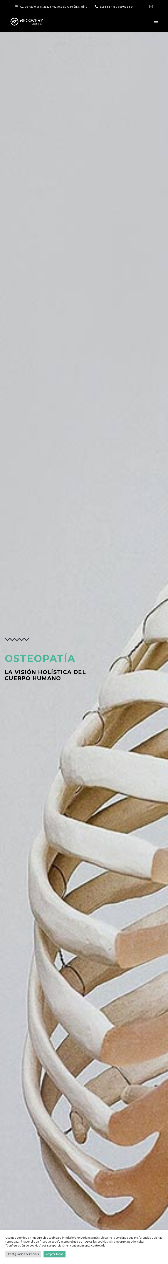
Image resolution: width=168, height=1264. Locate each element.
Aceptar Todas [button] (54, 1254)
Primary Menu (156, 22)
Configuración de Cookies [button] (23, 1254)
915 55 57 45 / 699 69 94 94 (116, 7)
